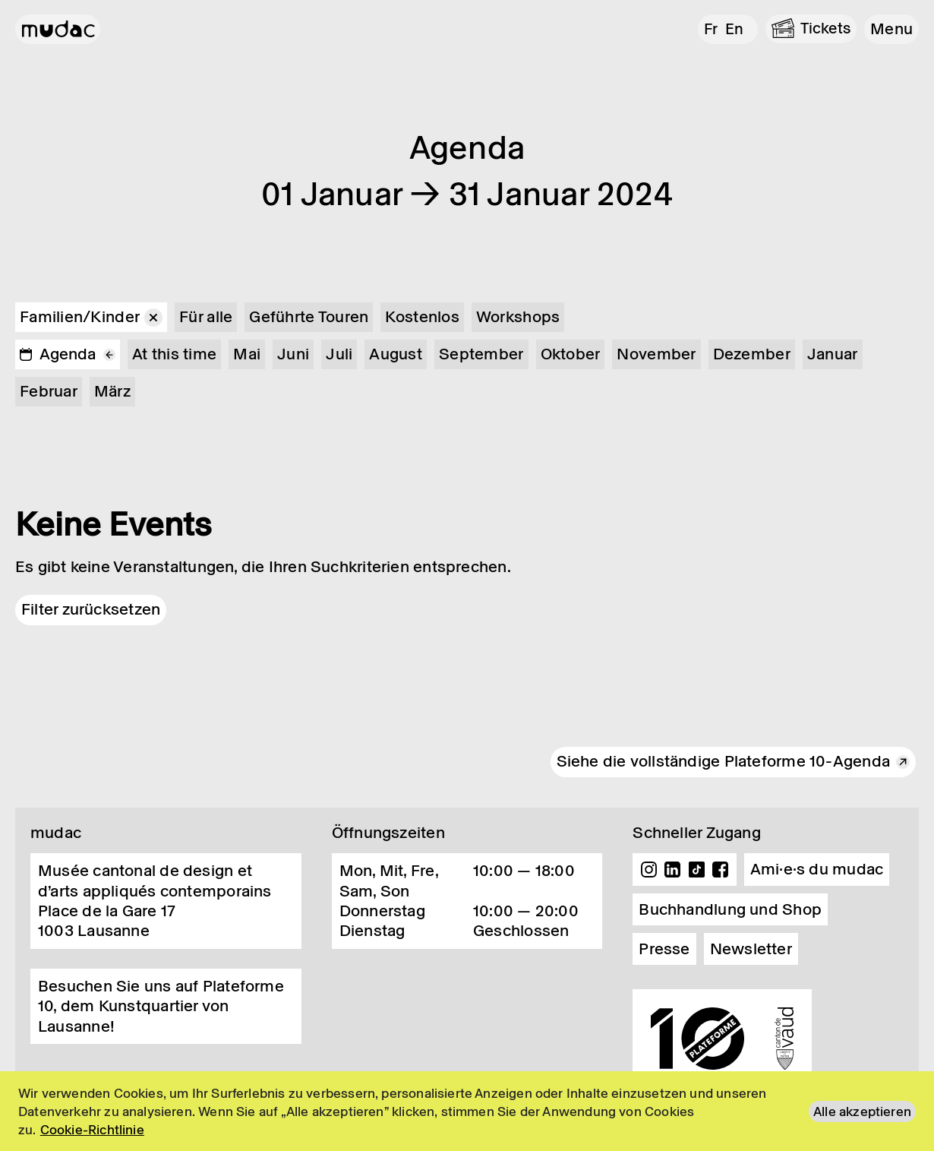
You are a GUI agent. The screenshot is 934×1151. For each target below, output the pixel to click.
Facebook (720, 870)
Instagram (648, 870)
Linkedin (672, 870)
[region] (467, 1111)
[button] (891, 28)
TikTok (697, 870)
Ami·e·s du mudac (817, 869)
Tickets (824, 28)
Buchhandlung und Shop (730, 909)
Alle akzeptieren (862, 1111)
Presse (664, 949)
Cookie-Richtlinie (92, 1129)
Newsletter (751, 949)
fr (707, 28)
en (731, 28)
